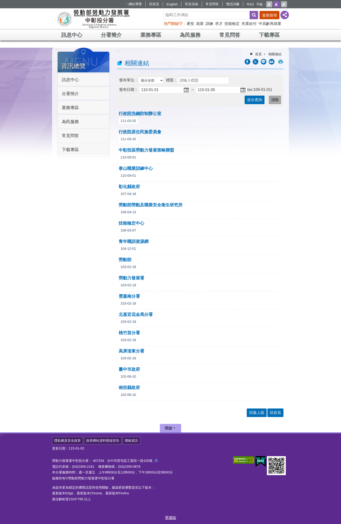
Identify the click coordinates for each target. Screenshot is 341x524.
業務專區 (150, 35)
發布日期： (128, 90)
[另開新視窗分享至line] (263, 62)
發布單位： (128, 80)
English (172, 4)
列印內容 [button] (280, 62)
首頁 (258, 54)
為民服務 (190, 35)
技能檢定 (232, 24)
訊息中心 (71, 35)
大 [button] (284, 4)
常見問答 (212, 4)
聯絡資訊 (131, 440)
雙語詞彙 (232, 4)
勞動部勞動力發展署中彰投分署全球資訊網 (93, 19)
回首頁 (154, 4)
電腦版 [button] (170, 518)
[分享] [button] (284, 15)
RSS (250, 4)
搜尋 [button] (254, 15)
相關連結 (275, 54)
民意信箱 (191, 4)
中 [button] (277, 4)
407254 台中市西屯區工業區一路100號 (125, 461)
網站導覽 (135, 4)
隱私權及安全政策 (67, 440)
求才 (219, 24)
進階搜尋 (269, 15)
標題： (171, 80)
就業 (200, 24)
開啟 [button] (168, 428)
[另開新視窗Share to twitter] (255, 62)
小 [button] (269, 4)
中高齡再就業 (270, 24)
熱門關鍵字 (173, 24)
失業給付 (249, 24)
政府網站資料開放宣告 (102, 440)
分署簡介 (111, 35)
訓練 (209, 24)
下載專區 (269, 35)
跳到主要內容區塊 (2, 2)
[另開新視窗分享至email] (271, 62)
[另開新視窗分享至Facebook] (247, 62)
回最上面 (256, 413)
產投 (190, 24)
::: (126, 4)
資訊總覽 (73, 66)
